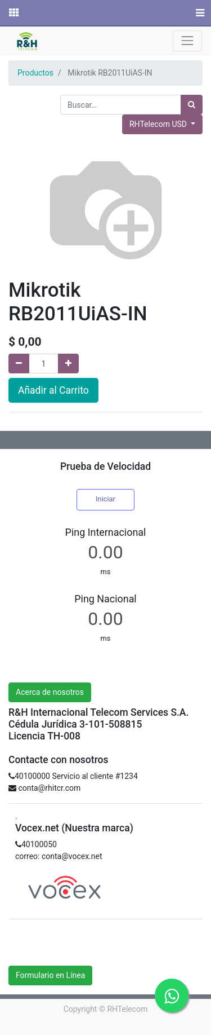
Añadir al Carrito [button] (53, 390)
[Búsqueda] (192, 104)
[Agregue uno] (68, 363)
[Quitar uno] (18, 363)
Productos (35, 72)
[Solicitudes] (13, 13)
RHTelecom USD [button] (158, 124)
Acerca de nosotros (50, 692)
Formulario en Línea (50, 975)
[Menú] (199, 13)
